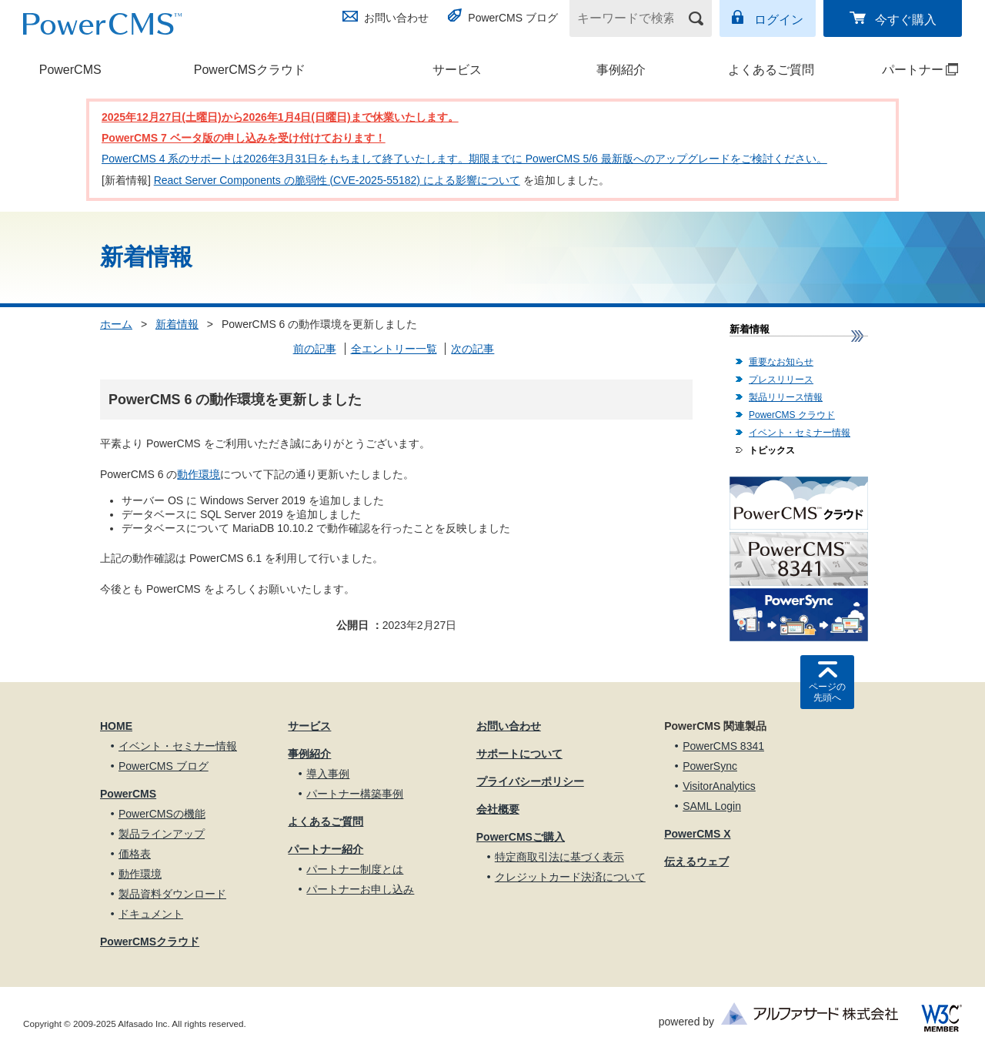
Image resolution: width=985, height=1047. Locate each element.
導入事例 (327, 774)
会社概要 (497, 809)
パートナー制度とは (354, 869)
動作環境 (198, 474)
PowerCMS (70, 69)
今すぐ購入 (906, 19)
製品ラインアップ (162, 834)
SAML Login (712, 806)
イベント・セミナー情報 (799, 432)
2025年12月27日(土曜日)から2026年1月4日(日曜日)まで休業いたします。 (280, 117)
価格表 (135, 854)
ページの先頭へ (827, 692)
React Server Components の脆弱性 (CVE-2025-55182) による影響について (337, 180)
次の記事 (472, 349)
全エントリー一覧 (394, 349)
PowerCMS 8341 (723, 746)
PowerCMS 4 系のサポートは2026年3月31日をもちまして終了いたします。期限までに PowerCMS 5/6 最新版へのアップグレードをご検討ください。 (464, 158)
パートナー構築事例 (354, 794)
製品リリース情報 (786, 397)
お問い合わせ (396, 18)
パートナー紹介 (325, 849)
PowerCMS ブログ (513, 18)
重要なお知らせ (781, 361)
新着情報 (177, 324)
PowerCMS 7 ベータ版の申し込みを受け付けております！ (244, 138)
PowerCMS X (697, 834)
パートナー (906, 69)
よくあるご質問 (771, 69)
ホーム (116, 324)
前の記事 (314, 349)
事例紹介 (621, 69)
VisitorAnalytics (719, 786)
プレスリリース (781, 379)
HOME (116, 726)
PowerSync (710, 766)
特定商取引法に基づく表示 (559, 857)
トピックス (772, 450)
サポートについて (519, 754)
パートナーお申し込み (360, 889)
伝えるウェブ (696, 861)
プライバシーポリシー (530, 781)
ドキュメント (151, 914)
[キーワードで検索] (631, 18)
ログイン (778, 19)
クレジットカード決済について (570, 877)
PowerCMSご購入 (520, 837)
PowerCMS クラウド (792, 415)
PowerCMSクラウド (250, 69)
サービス (457, 69)
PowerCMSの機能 (162, 814)
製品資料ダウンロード (172, 894)
